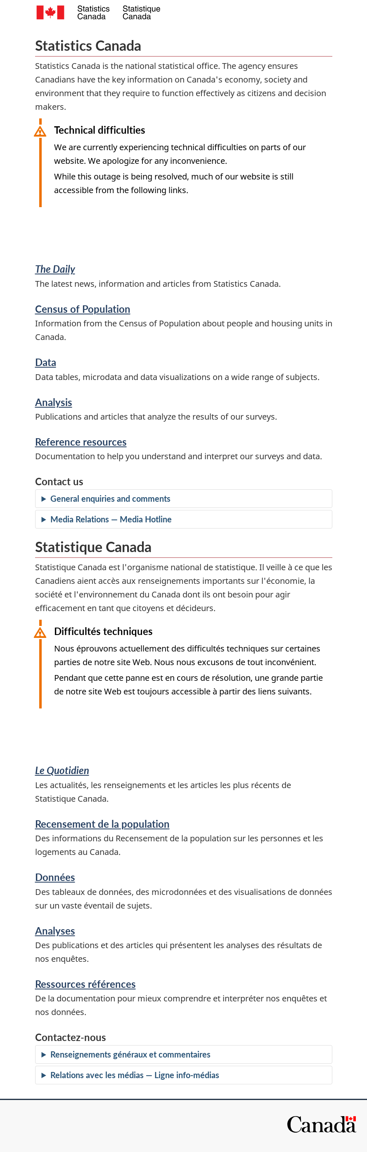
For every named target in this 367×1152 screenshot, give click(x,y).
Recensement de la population (102, 824)
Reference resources (81, 442)
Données (55, 877)
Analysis (53, 402)
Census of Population (82, 309)
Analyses (55, 931)
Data (45, 362)
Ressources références (85, 984)
